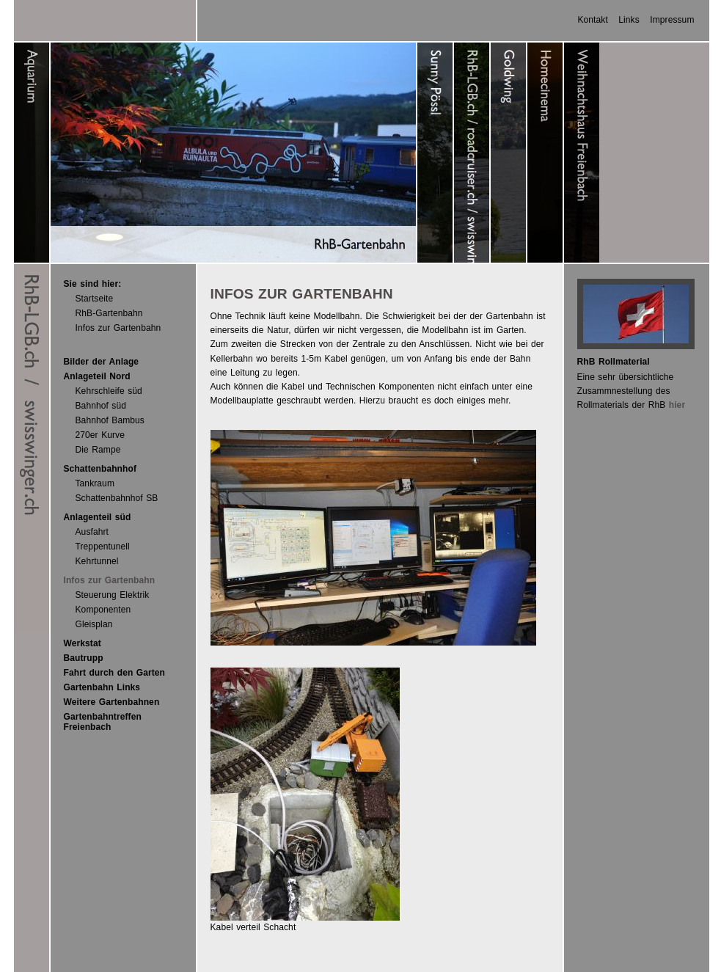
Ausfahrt (92, 532)
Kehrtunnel (97, 561)
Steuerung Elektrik (113, 595)
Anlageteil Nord (97, 376)
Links (629, 20)
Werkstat (82, 643)
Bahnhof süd (101, 406)
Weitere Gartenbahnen (112, 702)
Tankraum (95, 483)
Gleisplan (94, 624)
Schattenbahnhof (100, 469)
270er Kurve (100, 435)
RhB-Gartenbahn (109, 313)
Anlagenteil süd (97, 517)
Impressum (672, 20)
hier (677, 405)
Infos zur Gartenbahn (118, 328)
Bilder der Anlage (101, 362)
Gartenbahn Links (102, 687)
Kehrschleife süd (109, 391)
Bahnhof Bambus (110, 420)
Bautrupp (83, 658)
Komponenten (103, 609)
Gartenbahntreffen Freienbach (103, 722)
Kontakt (592, 20)
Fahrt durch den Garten (115, 673)
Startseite (95, 298)
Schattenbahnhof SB (117, 498)
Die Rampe (98, 450)
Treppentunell (103, 546)
